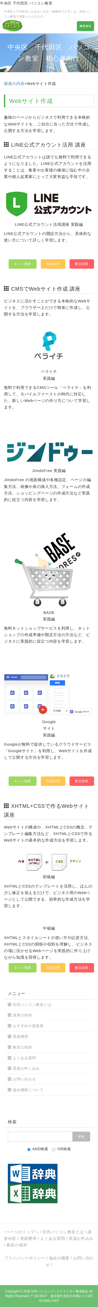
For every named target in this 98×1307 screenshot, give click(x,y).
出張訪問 (53, 264)
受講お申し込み (26, 1068)
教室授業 (82, 264)
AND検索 (37, 1149)
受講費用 (20, 1036)
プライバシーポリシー (24, 1258)
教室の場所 (22, 1047)
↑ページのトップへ (21, 1232)
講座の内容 (14, 83)
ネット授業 (22, 264)
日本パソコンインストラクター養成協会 (59, 1291)
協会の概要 (59, 1258)
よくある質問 (24, 1058)
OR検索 (61, 1149)
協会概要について (28, 1090)
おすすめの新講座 (28, 1026)
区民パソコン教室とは (32, 1005)
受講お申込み (81, 1238)
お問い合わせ (24, 1079)
